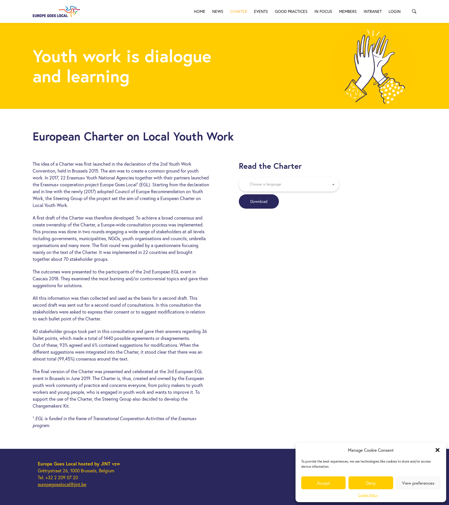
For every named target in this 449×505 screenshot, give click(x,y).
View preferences (418, 483)
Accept (323, 483)
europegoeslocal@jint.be (62, 484)
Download (258, 201)
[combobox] (289, 184)
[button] (437, 450)
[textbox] (288, 184)
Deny (371, 483)
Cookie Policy (368, 495)
